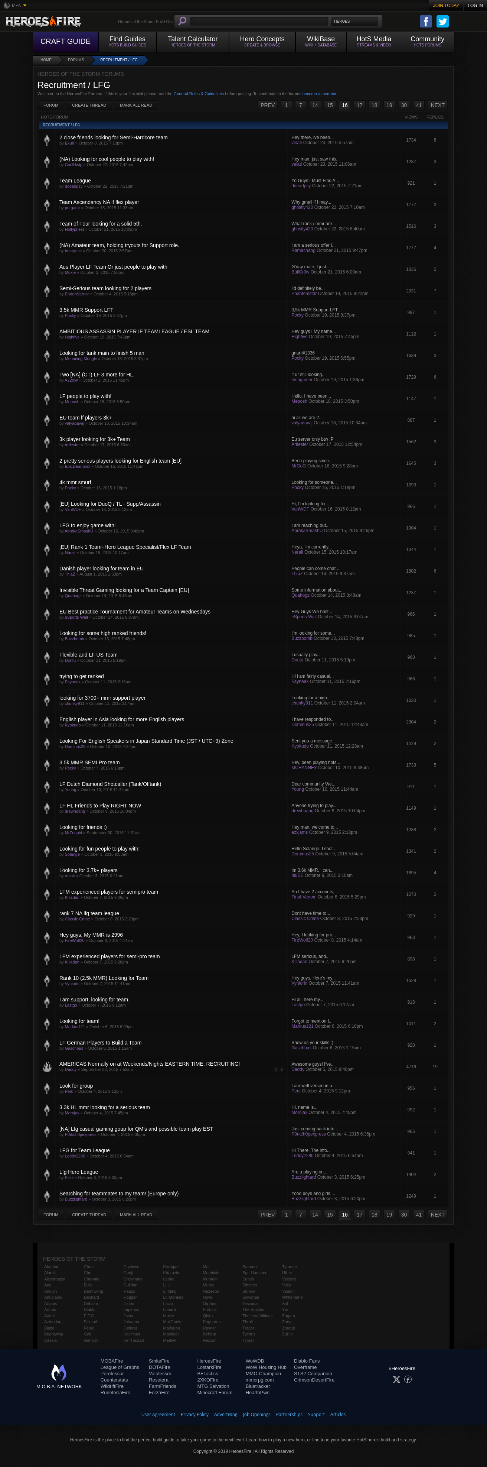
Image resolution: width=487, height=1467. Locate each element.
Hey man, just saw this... (315, 159)
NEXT (438, 105)
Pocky (70, 315)
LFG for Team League (84, 1150)
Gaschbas (74, 1048)
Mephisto (211, 1272)
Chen (89, 1266)
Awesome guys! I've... (312, 1064)
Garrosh (91, 1340)
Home (46, 60)
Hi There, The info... (311, 1150)
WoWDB (255, 1361)
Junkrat (130, 1328)
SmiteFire (159, 1361)
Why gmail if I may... (311, 202)
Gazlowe (132, 1266)
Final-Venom (303, 897)
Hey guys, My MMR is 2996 (91, 935)
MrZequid (73, 832)
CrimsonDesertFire (314, 1380)
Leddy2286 (75, 1156)
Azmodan (52, 1321)
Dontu (70, 660)
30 (404, 105)
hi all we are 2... (307, 417)
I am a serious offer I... (313, 245)
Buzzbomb (74, 639)
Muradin (210, 1279)
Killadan (72, 897)
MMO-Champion (263, 1373)
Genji (128, 1272)
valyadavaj (74, 423)
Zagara (288, 1316)
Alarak (50, 1272)
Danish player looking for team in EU (101, 568)
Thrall (247, 1321)
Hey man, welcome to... (314, 827)
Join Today (446, 5)
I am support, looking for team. (94, 1000)
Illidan (129, 1303)
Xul (285, 1303)
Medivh (169, 1340)
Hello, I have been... (311, 396)
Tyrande (289, 1266)
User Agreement (158, 1414)
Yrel (286, 1309)
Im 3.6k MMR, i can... (312, 870)
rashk (70, 876)
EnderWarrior (77, 294)
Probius (209, 1309)
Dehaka (91, 1303)
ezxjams (299, 832)
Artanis (50, 1303)
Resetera (159, 1380)
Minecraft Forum (214, 1392)
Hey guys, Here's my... (313, 978)
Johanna (131, 1321)
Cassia (50, 1340)
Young (70, 789)
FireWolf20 (75, 940)
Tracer (248, 1328)
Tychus (248, 1334)
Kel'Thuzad (134, 1340)
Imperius (131, 1309)
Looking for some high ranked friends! (102, 633)
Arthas (50, 1309)
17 (360, 105)
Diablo (89, 1309)
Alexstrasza (54, 1279)
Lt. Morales (173, 1297)
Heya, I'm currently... (311, 547)
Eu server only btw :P (312, 439)
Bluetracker (258, 1386)
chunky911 (75, 703)
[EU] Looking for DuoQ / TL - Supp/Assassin (110, 504)
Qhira (208, 1316)
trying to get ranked (81, 676)
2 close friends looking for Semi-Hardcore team (113, 137)
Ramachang (303, 250)
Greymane (133, 1279)
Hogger (130, 1297)
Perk (69, 1091)
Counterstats (114, 1380)
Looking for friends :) (83, 827)
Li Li (167, 1285)
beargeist (73, 251)
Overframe (305, 1367)
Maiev (168, 1316)
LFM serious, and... (310, 956)
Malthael (171, 1334)
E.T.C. (89, 1316)
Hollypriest (74, 229)
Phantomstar (304, 293)
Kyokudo (73, 725)
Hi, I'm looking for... (310, 503)
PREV (268, 105)
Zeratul (288, 1328)
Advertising (226, 1414)
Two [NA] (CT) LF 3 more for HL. (96, 375)
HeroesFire (209, 1361)
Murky (208, 1285)
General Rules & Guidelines (199, 93)
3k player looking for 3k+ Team (94, 439)
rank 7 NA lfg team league (89, 913)
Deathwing (93, 1291)
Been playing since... (312, 460)
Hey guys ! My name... (313, 331)
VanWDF (73, 509)
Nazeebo (211, 1291)
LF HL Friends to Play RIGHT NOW (100, 806)
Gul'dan (131, 1285)
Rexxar (209, 1340)
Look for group (76, 1086)
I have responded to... (312, 719)
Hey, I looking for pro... (313, 934)
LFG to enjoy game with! (87, 525)
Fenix (89, 1328)
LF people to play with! (85, 396)
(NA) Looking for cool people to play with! (106, 159)
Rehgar (209, 1334)
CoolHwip (73, 164)
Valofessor (160, 1373)
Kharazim (171, 1272)
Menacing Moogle (81, 358)
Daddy (71, 1069)
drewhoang (75, 811)
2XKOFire (207, 1380)
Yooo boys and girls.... (313, 1193)
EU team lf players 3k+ (85, 418)
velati (296, 142)
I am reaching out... (310, 525)
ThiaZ (70, 574)
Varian (288, 1291)
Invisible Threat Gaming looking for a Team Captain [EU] (124, 590)
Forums (76, 60)
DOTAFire (159, 1367)
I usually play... (305, 654)
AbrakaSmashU (79, 531)
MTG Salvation (213, 1386)
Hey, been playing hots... (315, 762)
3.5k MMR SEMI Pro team (89, 762)
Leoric (168, 1279)
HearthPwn (257, 1392)
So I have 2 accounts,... (314, 891)
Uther (287, 1272)
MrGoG (298, 466)
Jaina (128, 1316)
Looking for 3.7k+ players (88, 870)
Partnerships (289, 1414)
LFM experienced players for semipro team (108, 892)
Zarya (287, 1321)
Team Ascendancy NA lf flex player (99, 202)
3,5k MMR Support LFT (86, 310)
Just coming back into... (314, 1128)
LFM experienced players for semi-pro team (109, 956)
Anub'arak (53, 1297)
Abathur (51, 1266)
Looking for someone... (314, 482)
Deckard (91, 1297)
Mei (206, 1266)
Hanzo (129, 1291)
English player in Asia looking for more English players (121, 719)
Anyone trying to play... (313, 805)
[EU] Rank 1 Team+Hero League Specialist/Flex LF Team (125, 547)
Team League (75, 181)
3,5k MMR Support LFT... (316, 309)
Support (316, 1414)
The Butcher (253, 1309)
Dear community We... (313, 784)
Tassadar (250, 1303)
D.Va (88, 1285)
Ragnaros (211, 1321)
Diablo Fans (307, 1361)
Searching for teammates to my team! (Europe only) (119, 1193)
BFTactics (207, 1373)
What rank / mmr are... (313, 223)
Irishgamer (302, 379)
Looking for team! (79, 1021)
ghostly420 (302, 207)
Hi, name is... (304, 1107)
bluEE (297, 875)
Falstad (90, 1321)
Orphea (209, 1303)
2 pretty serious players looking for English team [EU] (120, 461)
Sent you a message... (313, 741)
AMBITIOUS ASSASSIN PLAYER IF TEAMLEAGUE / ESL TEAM (134, 331)
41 (419, 105)
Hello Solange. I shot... (313, 848)
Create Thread (89, 105)
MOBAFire (112, 1361)
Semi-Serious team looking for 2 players (105, 288)
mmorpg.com (260, 1380)
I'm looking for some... (313, 633)
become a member (319, 93)
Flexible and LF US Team (88, 655)
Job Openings (257, 1414)
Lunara (169, 1309)
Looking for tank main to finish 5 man (101, 353)
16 (345, 105)
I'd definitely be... (308, 288)
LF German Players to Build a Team (100, 1043)
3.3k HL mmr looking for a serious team (104, 1107)
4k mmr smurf (75, 482)
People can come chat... (315, 568)
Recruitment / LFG (118, 60)
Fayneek (73, 682)
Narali (70, 552)
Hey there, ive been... (312, 137)
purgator (72, 207)
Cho (87, 1272)
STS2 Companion (313, 1373)
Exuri (69, 143)
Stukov (248, 1291)
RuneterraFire (115, 1392)
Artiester (72, 445)
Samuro (249, 1266)
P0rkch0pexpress (81, 1134)
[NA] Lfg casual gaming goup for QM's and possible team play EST (136, 1129)
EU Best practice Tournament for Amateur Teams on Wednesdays (134, 612)
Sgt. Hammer (254, 1272)
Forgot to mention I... (312, 1021)
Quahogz (73, 595)
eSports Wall (76, 617)
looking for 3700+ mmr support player (102, 698)
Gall (87, 1334)
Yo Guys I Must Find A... (315, 180)
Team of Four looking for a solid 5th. (100, 224)
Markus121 (75, 1026)
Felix (69, 1177)
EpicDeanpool (78, 466)
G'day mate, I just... (310, 266)
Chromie (91, 1279)
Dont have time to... (310, 913)
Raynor (209, 1328)
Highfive (72, 337)
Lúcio (168, 1303)
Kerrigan (171, 1266)
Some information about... (316, 590)
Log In (475, 5)
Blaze (49, 1328)
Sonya (248, 1279)
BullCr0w (300, 272)
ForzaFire (159, 1392)
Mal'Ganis (172, 1321)
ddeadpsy (74, 186)
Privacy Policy (195, 1414)
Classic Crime (77, 919)
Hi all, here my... (307, 999)
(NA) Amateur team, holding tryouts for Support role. (119, 245)
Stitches (249, 1285)
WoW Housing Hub (266, 1367)
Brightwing (53, 1334)
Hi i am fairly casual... (312, 676)
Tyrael (248, 1340)
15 (330, 105)
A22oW (71, 380)
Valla (286, 1285)
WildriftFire (112, 1386)
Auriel (49, 1316)
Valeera (289, 1279)
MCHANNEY (304, 767)
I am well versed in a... (313, 1085)
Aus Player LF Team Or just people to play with (113, 267)
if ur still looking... (308, 374)
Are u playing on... (309, 1172)
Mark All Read (136, 105)
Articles (338, 1414)
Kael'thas (132, 1334)
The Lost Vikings (257, 1316)
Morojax (72, 1113)
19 (389, 105)
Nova (207, 1297)
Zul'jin (287, 1334)
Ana (48, 1285)
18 (374, 105)
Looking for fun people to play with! (99, 849)
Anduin (50, 1291)
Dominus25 (302, 724)
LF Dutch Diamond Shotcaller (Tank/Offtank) (110, 784)
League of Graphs (120, 1367)
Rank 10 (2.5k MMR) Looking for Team (103, 978)
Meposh (72, 401)
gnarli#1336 (303, 353)
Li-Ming (170, 1291)
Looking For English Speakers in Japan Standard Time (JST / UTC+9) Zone (146, 741)
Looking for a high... (310, 697)
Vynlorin (72, 983)
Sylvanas (250, 1297)
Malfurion (171, 1328)
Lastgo (71, 1005)
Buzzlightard (303, 1177)
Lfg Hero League (78, 1172)
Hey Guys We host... (311, 611)
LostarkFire (209, 1367)
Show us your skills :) (312, 1042)
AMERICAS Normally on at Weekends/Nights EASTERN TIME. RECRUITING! (149, 1064)
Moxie (70, 272)
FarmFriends (162, 1386)
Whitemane (292, 1297)
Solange (72, 854)
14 (315, 105)
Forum (50, 105)
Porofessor (112, 1373)
